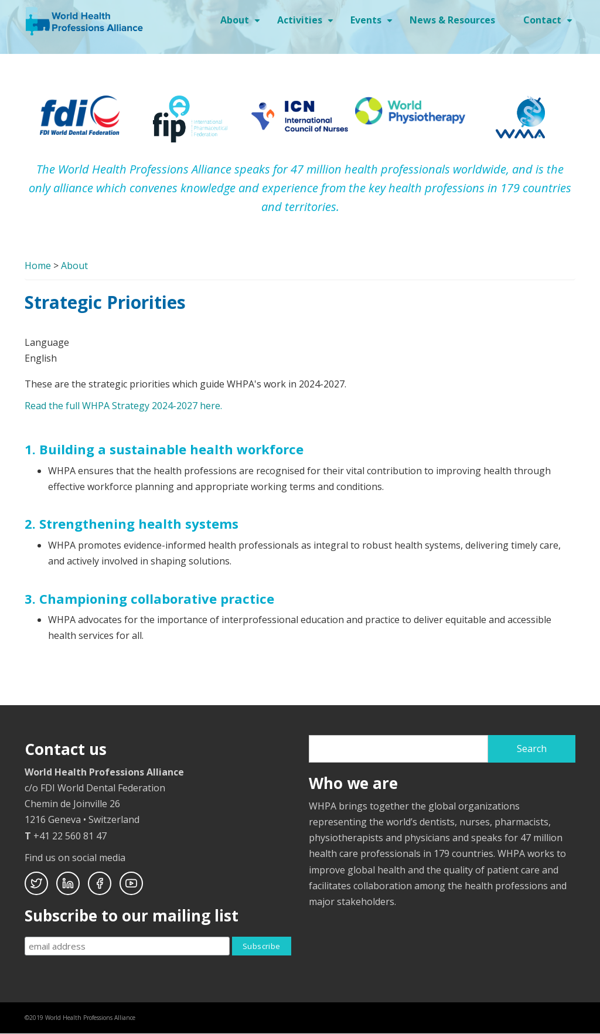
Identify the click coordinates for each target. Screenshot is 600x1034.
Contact (549, 24)
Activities (306, 24)
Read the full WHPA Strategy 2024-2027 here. (123, 405)
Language (47, 342)
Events (373, 24)
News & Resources (452, 19)
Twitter (36, 883)
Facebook (99, 883)
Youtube (131, 883)
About (241, 24)
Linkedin (68, 883)
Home (38, 265)
